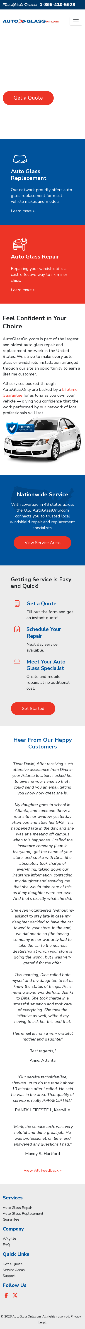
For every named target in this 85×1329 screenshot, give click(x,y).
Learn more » (23, 211)
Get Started (33, 708)
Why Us (9, 1238)
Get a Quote (28, 97)
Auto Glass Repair (17, 1207)
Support (9, 1275)
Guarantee (11, 1219)
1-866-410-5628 (57, 5)
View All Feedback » (43, 1170)
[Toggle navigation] (76, 21)
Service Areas (14, 1269)
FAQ (6, 1244)
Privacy (76, 1316)
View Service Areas (43, 542)
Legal (42, 1322)
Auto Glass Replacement (23, 1213)
